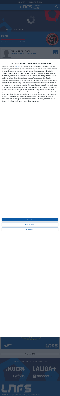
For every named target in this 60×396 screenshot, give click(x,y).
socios (18, 66)
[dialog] (30, 198)
